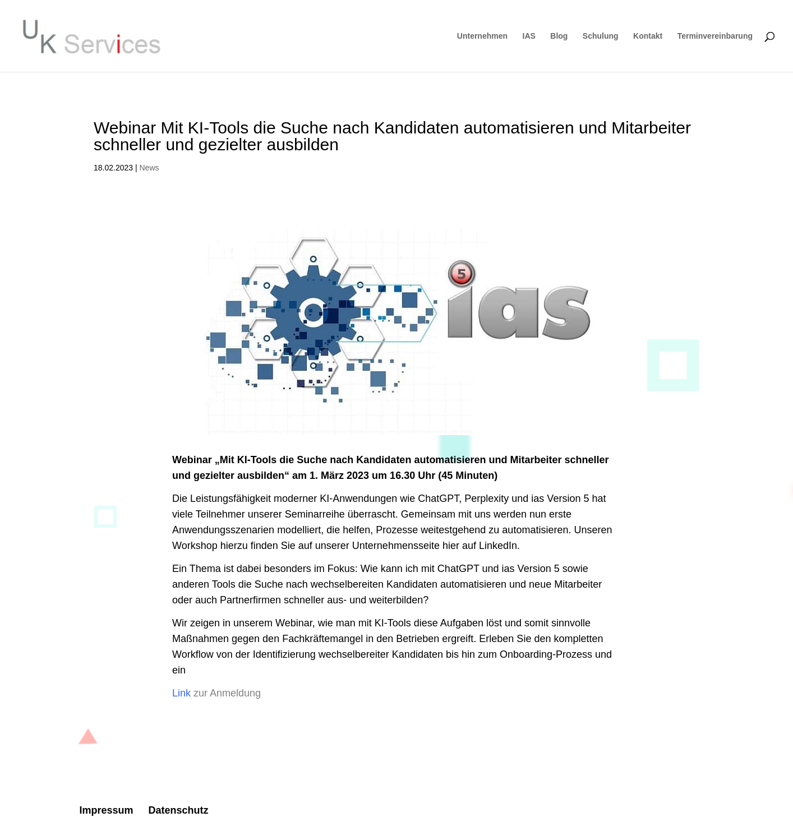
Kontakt (647, 36)
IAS (529, 36)
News (149, 167)
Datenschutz (178, 810)
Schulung (601, 36)
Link (181, 693)
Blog (559, 36)
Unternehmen (482, 36)
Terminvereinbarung (715, 36)
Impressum (106, 810)
